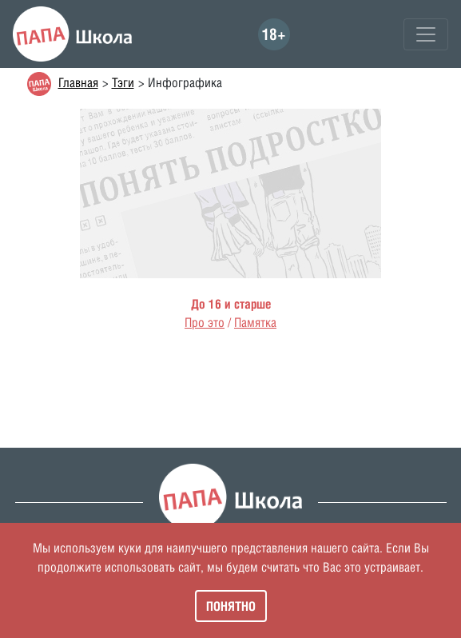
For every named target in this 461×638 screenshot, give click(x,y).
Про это (205, 322)
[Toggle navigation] (425, 34)
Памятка (255, 322)
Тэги (123, 82)
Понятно (231, 606)
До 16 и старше (231, 304)
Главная (78, 82)
